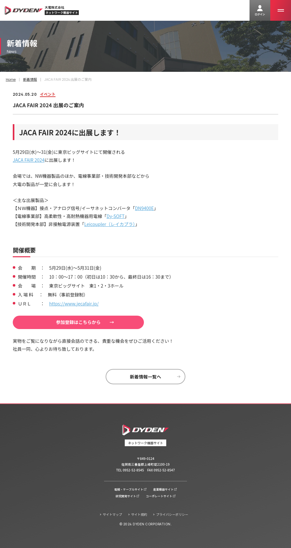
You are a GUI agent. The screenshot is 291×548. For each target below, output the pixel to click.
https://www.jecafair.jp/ (74, 303)
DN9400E (144, 208)
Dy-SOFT (115, 216)
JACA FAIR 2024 (28, 160)
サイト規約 (139, 514)
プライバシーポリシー (172, 514)
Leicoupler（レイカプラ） (109, 224)
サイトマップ (112, 514)
